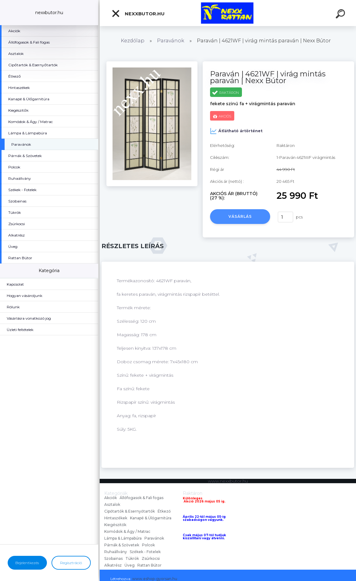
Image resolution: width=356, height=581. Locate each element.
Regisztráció (71, 562)
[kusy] (285, 217)
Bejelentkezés (27, 562)
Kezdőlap (132, 41)
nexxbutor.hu (138, 13)
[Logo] (228, 13)
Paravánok (170, 41)
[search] (341, 15)
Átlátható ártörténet (236, 131)
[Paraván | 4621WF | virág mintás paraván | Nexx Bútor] (151, 63)
